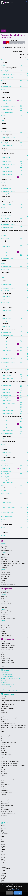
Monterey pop (4, 614)
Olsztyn (3, 854)
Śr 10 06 (16, 42)
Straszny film (6, 338)
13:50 (21, 247)
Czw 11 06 (20, 42)
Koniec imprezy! (5, 626)
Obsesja (4, 241)
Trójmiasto (3, 873)
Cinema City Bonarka (6, 71)
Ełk (1, 838)
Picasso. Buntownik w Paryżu (8, 779)
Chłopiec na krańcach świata (8, 622)
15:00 (21, 151)
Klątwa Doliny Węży (6, 737)
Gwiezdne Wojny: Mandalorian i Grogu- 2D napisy (13, 727)
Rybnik (2, 862)
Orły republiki (6, 272)
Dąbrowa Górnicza (5, 835)
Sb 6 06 (5, 42)
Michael (4, 185)
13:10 (21, 107)
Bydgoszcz (3, 828)
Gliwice (2, 843)
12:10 (21, 108)
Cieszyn (3, 832)
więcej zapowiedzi (6, 635)
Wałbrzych (3, 877)
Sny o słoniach (4, 602)
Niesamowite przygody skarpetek (12, 221)
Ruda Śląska (4, 860)
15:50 (21, 167)
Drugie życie (5, 92)
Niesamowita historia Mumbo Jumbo (10, 561)
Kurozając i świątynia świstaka (11, 140)
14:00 (21, 65)
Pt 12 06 (23, 42)
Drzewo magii (6, 97)
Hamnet (3, 729)
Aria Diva (4, 62)
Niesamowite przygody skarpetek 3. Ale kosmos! (13, 563)
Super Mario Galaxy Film (9, 372)
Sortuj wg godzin (21, 47)
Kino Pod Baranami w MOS (7, 662)
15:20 (21, 74)
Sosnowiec (3, 867)
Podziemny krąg (6, 293)
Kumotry (3, 598)
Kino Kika (3, 89)
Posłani (2, 782)
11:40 (21, 145)
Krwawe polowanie (5, 627)
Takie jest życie (4, 633)
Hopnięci (4, 128)
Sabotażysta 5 (6, 323)
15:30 (21, 326)
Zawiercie (3, 881)
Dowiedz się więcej (15, 889)
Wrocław (3, 878)
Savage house (4, 600)
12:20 (21, 131)
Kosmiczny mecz (7, 135)
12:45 (21, 210)
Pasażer (4, 280)
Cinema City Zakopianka (7, 77)
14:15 (21, 161)
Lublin (2, 851)
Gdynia (2, 841)
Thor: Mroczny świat (6, 800)
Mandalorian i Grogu (8, 153)
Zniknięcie (5, 532)
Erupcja (4, 123)
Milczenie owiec (5, 756)
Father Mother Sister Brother (8, 723)
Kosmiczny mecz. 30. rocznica (8, 545)
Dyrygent (4, 118)
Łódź (2, 852)
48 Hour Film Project (6, 697)
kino (9, 2)
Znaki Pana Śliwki (7, 524)
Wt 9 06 (13, 42)
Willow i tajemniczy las (6, 604)
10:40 (21, 226)
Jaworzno (3, 844)
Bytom (2, 830)
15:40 (21, 386)
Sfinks (2, 120)
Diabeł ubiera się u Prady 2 (9, 68)
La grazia (4, 148)
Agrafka (3, 65)
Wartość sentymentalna (9, 441)
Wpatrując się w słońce (8, 457)
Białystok (3, 825)
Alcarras (3, 698)
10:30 (21, 80)
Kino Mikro (3, 235)
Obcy (2, 767)
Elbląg (2, 836)
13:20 (21, 385)
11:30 (21, 100)
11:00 (21, 157)
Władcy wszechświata (8, 463)
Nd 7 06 (8, 42)
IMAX (2, 177)
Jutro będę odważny (6, 572)
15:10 (21, 411)
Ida (1, 733)
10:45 (21, 105)
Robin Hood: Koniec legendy (8, 618)
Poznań (3, 857)
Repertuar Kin (8, 639)
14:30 (21, 341)
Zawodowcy (5, 498)
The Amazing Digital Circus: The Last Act (14, 381)
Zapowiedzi (7, 589)
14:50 (21, 77)
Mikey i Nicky (6, 196)
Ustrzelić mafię (6, 436)
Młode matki (4, 578)
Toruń (2, 872)
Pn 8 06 (10, 42)
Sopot (2, 865)
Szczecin (3, 870)
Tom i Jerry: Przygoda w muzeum (12, 416)
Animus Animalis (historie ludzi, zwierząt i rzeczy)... (13, 700)
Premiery (7, 541)
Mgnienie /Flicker (7, 179)
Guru (2, 624)
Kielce (2, 848)
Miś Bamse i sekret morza (7, 758)
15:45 (21, 313)
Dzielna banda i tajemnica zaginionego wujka (12, 717)
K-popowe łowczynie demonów (8, 735)
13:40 (21, 376)
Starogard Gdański (5, 869)
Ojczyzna (4, 261)
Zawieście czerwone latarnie (10, 488)
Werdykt (4, 449)
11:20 (21, 374)
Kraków (3, 849)
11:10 (21, 245)
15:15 (21, 207)
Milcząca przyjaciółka (8, 202)
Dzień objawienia (5, 592)
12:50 (21, 103)
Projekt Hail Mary (7, 307)
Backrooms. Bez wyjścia (7, 611)
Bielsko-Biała (4, 827)
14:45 (21, 71)
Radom (2, 859)
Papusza (3, 775)
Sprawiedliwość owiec (8, 329)
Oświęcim (3, 856)
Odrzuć (9, 893)
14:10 (21, 172)
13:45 (21, 86)
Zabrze (2, 880)
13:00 (21, 187)
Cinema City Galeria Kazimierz (8, 74)
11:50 (21, 163)
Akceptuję (17, 893)
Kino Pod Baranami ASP (7, 660)
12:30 (21, 233)
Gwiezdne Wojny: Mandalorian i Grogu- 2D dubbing (13, 725)
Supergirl (3, 631)
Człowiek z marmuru (6, 706)
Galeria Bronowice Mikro (7, 112)
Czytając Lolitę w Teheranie (7, 612)
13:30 (21, 465)
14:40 (21, 390)
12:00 (21, 235)
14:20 (21, 350)
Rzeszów (3, 864)
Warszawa (3, 875)
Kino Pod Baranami (5, 80)
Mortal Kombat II (7, 212)
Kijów (2, 653)
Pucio (3, 315)
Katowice (3, 846)
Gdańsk (3, 840)
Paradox (3, 59)
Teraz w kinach (9, 694)
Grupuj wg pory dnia (10, 47)
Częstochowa (4, 833)
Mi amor (3, 629)
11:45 (21, 224)
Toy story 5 (4, 607)
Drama (4, 83)
